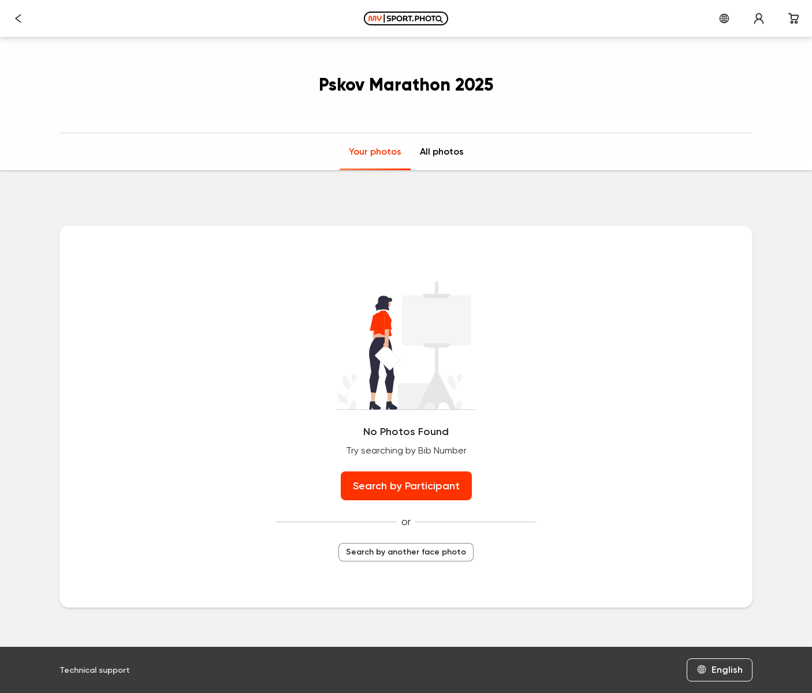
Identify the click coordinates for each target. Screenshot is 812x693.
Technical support (94, 670)
